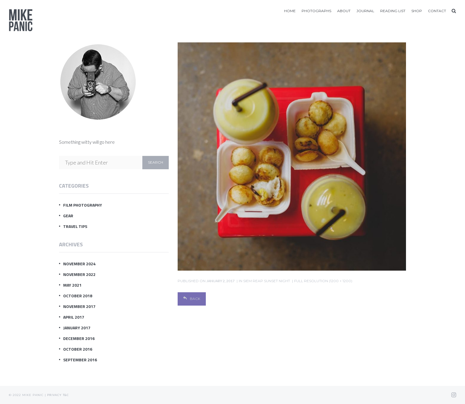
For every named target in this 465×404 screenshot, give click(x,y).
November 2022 (79, 274)
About (344, 11)
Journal (365, 11)
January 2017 (76, 328)
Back (191, 298)
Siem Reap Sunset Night (266, 281)
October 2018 (77, 296)
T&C (66, 395)
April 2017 (73, 317)
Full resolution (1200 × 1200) (323, 281)
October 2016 (77, 349)
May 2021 (72, 285)
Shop (416, 11)
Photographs (316, 11)
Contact (437, 11)
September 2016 (80, 360)
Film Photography (82, 205)
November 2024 (79, 264)
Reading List (392, 11)
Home (290, 11)
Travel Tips (75, 226)
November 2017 (79, 306)
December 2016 (79, 338)
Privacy (54, 395)
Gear (68, 216)
